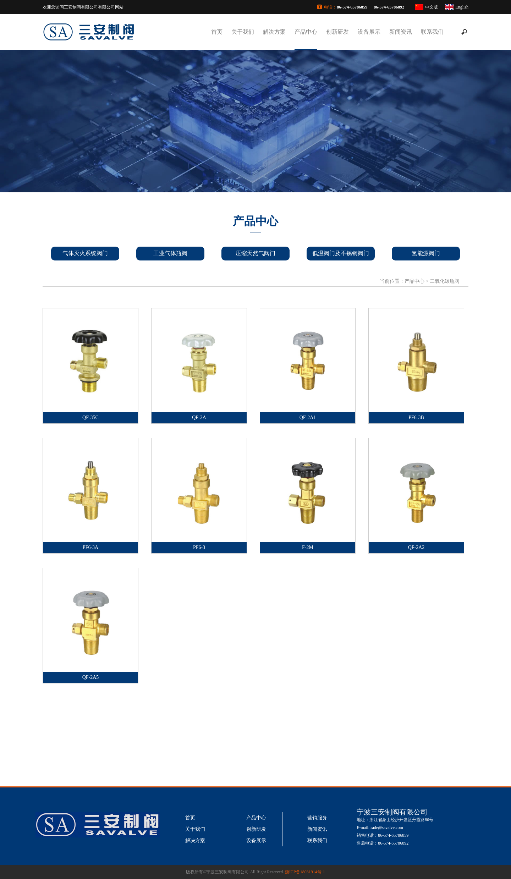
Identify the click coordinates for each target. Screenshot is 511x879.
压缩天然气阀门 (255, 253)
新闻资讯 (400, 32)
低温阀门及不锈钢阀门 (340, 253)
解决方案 (274, 32)
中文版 (431, 7)
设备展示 (369, 32)
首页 (216, 32)
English (461, 7)
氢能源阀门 (426, 253)
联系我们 (432, 32)
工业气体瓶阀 (170, 253)
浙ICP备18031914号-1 (305, 871)
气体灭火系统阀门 (85, 253)
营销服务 (317, 817)
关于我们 (242, 32)
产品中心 (306, 32)
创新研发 (337, 32)
